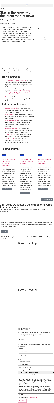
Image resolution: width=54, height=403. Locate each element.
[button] (27, 5)
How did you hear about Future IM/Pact (30, 370)
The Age (16, 93)
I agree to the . (29, 397)
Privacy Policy (33, 397)
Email (20, 359)
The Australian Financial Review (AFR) (16, 81)
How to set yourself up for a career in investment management (8, 162)
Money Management (11, 128)
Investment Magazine (11, 120)
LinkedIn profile (23, 364)
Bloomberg (8, 97)
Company (21, 339)
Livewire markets (10, 134)
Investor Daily (9, 114)
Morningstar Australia (11, 108)
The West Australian (25, 93)
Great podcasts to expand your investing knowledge (26, 161)
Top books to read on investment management (44, 161)
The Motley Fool (9, 138)
